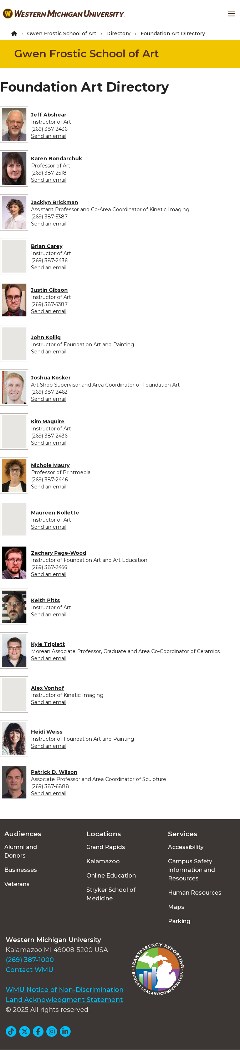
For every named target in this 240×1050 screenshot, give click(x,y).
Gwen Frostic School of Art (61, 33)
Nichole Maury (50, 465)
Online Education (111, 875)
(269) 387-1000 (30, 960)
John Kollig (46, 337)
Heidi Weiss (46, 732)
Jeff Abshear (48, 115)
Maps (176, 907)
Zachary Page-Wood (58, 553)
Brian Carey (46, 246)
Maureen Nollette (55, 513)
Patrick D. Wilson (54, 772)
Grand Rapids (105, 847)
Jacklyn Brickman (54, 202)
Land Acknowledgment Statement (64, 1000)
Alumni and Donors (20, 851)
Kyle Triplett (48, 644)
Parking (179, 921)
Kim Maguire (48, 421)
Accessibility (186, 847)
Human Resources (194, 892)
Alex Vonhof (47, 688)
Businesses (20, 870)
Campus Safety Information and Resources (191, 870)
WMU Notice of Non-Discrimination (65, 990)
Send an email (48, 136)
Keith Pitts (45, 600)
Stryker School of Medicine (111, 894)
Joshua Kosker (51, 377)
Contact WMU (29, 970)
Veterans (17, 884)
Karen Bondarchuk (56, 158)
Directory (118, 33)
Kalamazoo (103, 861)
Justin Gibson (49, 290)
